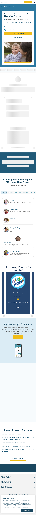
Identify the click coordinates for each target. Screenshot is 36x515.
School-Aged (7, 242)
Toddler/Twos (14, 209)
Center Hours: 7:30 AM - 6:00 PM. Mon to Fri (17, 19)
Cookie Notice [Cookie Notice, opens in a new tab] (25, 507)
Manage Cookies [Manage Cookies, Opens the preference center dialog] (27, 510)
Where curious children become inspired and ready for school (21, 221)
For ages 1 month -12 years (18, 185)
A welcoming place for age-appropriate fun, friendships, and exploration (19, 254)
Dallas (5, 6)
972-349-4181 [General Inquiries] (10, 27)
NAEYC (14, 30)
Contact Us (28, 2)
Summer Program (15, 251)
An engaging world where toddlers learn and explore (20, 212)
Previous (4, 316)
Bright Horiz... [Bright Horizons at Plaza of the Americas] (12, 6)
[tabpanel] (18, 293)
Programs (4, 192)
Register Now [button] (18, 37)
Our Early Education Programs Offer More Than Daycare (18, 180)
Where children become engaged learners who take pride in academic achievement (16, 245)
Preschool (12, 218)
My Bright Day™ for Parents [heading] (18, 324)
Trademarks (24, 512)
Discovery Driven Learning (14, 192)
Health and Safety (27, 192)
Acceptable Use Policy (17, 512)
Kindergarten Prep (15, 228)
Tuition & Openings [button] (18, 33)
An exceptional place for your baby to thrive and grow (20, 203)
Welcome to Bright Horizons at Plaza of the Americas (16, 15)
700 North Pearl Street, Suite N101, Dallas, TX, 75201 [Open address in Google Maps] (18, 23)
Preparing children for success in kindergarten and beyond (21, 230)
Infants (12, 200)
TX (1, 6)
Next (32, 316)
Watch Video (18, 337)
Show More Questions (18, 458)
